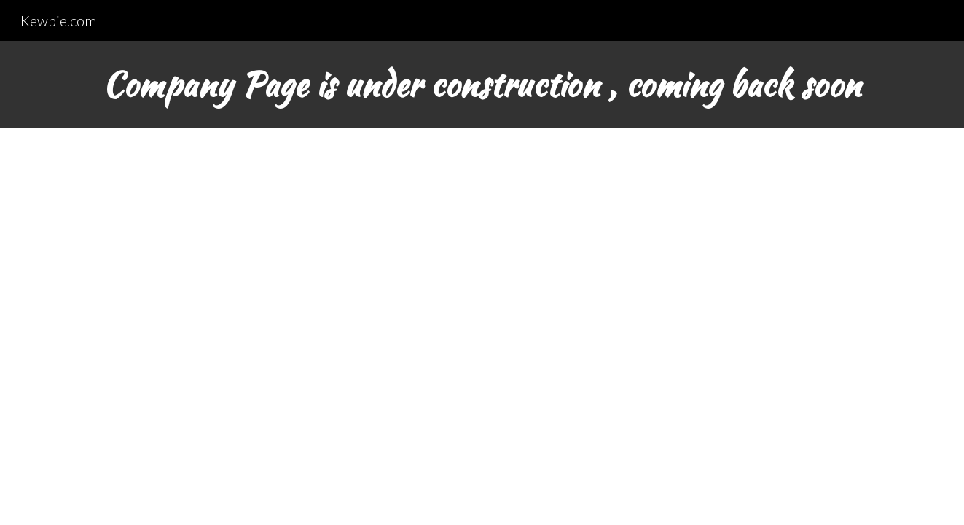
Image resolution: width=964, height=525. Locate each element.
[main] (481, 84)
